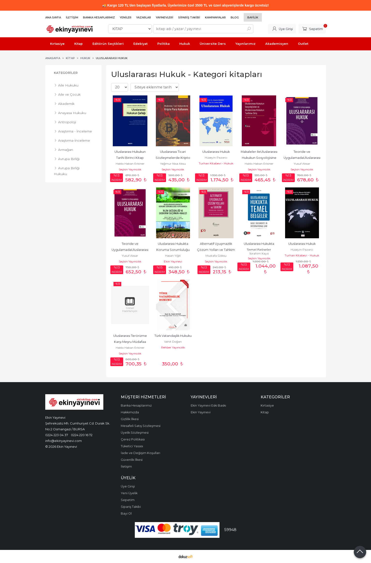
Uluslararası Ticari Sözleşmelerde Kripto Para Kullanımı (173, 158)
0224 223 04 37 (56, 435)
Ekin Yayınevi (173, 261)
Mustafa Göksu (216, 255)
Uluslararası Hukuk (216, 152)
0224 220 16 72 (81, 435)
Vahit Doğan (173, 341)
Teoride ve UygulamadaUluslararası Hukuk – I (130, 250)
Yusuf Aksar (302, 163)
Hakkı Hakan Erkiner (130, 163)
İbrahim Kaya (259, 253)
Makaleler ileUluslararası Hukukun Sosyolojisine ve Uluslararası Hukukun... (259, 158)
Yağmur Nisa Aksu (173, 163)
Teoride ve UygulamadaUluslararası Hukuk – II (302, 158)
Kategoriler (66, 73)
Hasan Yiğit (173, 255)
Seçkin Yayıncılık (130, 169)
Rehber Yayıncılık (173, 347)
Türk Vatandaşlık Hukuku (173, 336)
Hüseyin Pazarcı (216, 157)
